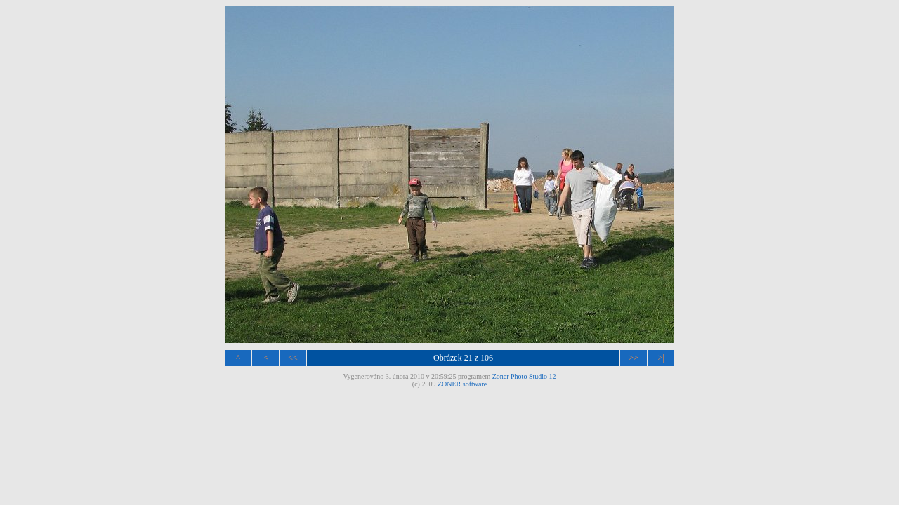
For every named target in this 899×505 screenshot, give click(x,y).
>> (633, 358)
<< (293, 358)
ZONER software (462, 384)
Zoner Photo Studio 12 (524, 376)
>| (660, 358)
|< (265, 358)
